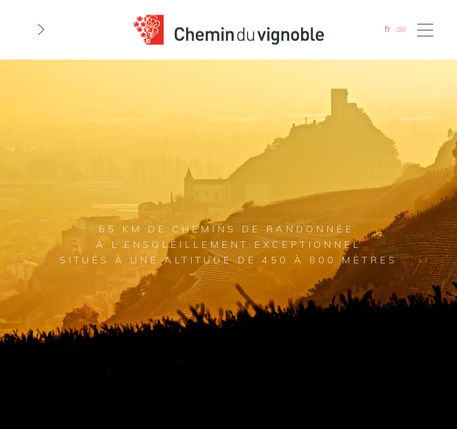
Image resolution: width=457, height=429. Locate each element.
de (401, 29)
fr (387, 29)
